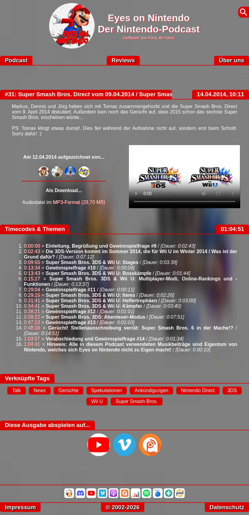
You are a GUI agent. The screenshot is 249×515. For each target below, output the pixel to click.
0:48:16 (32, 327)
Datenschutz (227, 507)
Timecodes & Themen (35, 229)
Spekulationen (106, 390)
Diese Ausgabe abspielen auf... (47, 425)
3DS (232, 390)
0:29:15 (32, 295)
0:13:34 (32, 267)
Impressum (20, 507)
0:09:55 (32, 262)
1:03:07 (32, 338)
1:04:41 (32, 344)
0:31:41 (32, 300)
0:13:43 (32, 273)
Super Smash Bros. (137, 401)
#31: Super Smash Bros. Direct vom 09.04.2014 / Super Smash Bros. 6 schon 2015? (119, 94)
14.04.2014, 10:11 (220, 94)
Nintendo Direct (197, 390)
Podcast (16, 60)
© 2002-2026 (123, 507)
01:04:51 (232, 229)
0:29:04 (32, 289)
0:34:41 (32, 306)
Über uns (231, 60)
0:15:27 (32, 278)
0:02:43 (32, 251)
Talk (16, 390)
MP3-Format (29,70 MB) (79, 202)
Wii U (97, 401)
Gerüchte (69, 390)
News (40, 390)
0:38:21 (32, 311)
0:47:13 (32, 322)
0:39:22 (32, 317)
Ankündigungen (151, 390)
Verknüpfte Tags (27, 378)
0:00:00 (32, 246)
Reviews (123, 60)
